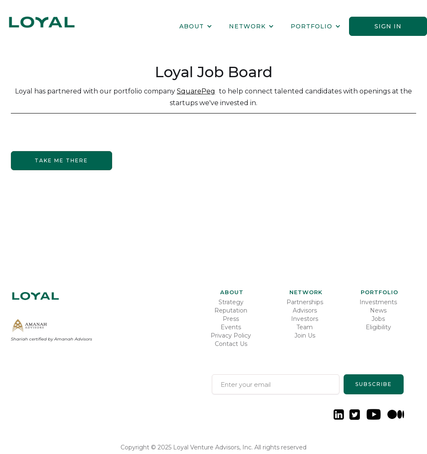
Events (231, 327)
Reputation (230, 310)
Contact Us (231, 344)
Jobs (378, 319)
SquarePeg (196, 91)
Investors (304, 319)
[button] (196, 26)
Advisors (305, 310)
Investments (378, 302)
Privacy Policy (231, 335)
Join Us (304, 335)
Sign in (388, 26)
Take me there (61, 160)
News (378, 310)
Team (304, 327)
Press (231, 319)
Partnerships (304, 302)
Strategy (231, 302)
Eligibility (378, 327)
